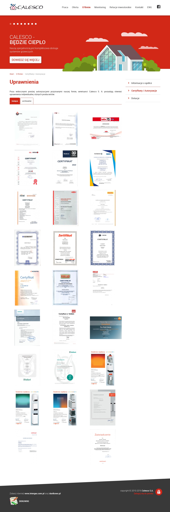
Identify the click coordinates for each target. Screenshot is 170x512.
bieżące (15, 101)
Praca (65, 7)
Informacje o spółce (141, 83)
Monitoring (100, 7)
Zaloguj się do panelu (143, 493)
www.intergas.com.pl (34, 493)
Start (12, 74)
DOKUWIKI (24, 501)
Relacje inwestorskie (120, 7)
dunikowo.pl (55, 493)
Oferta (75, 7)
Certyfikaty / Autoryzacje (144, 90)
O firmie (86, 7)
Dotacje (135, 98)
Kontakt (139, 7)
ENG (149, 7)
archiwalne (26, 101)
